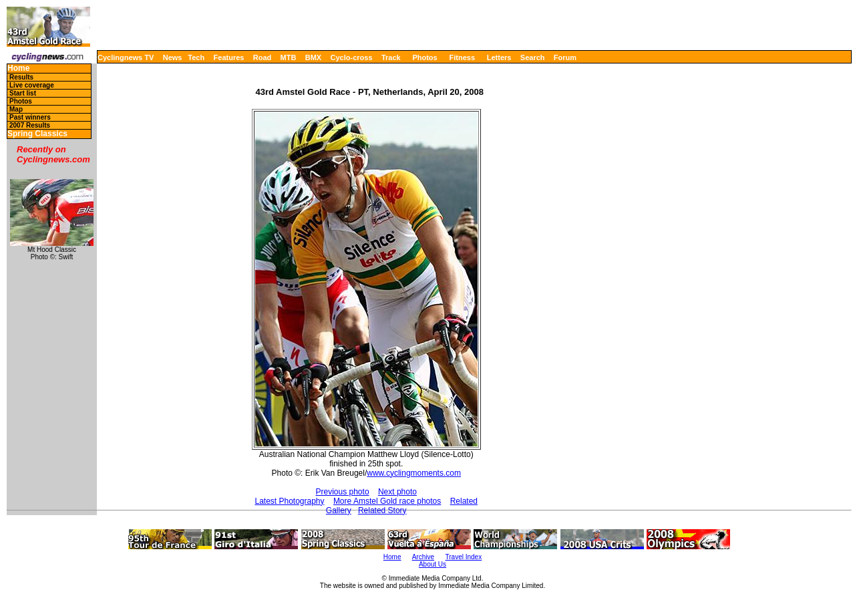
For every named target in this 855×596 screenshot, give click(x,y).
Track (391, 57)
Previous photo (342, 491)
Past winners (30, 117)
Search (532, 57)
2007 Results (29, 125)
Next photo (397, 491)
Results (21, 77)
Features (229, 57)
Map (16, 109)
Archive (423, 557)
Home (18, 68)
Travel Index (464, 557)
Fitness (462, 57)
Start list (22, 93)
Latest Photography (289, 501)
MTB (289, 57)
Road (262, 57)
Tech (196, 57)
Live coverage (31, 85)
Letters (499, 57)
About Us (432, 564)
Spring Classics (37, 134)
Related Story (382, 510)
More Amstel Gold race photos (387, 501)
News (172, 57)
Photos (424, 57)
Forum (565, 57)
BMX (313, 57)
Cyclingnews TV (126, 57)
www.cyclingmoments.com (414, 473)
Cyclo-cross (352, 57)
